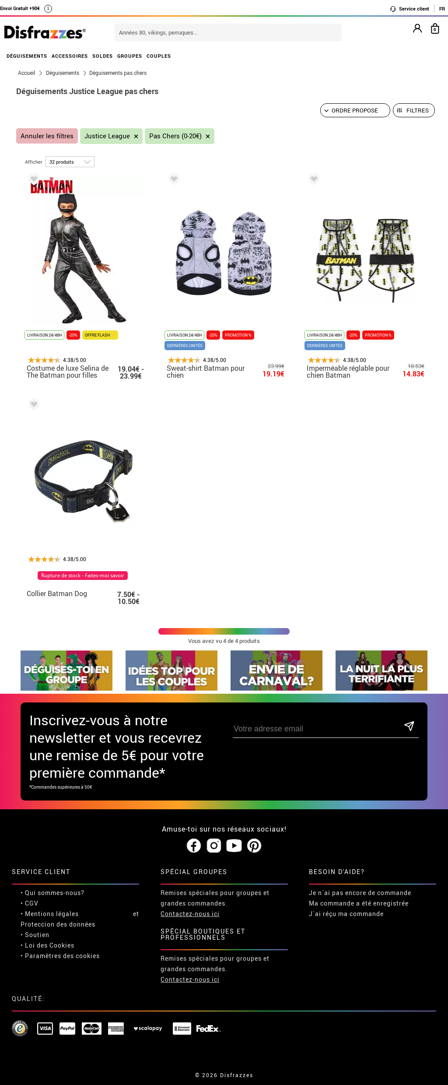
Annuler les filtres (47, 136)
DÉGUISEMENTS (27, 56)
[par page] (70, 161)
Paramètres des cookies (62, 956)
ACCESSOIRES (70, 56)
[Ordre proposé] (355, 110)
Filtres (417, 110)
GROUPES (129, 56)
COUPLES (159, 56)
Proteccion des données (58, 924)
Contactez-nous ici (190, 913)
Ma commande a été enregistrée (359, 903)
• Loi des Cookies (47, 945)
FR (442, 8)
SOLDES (102, 56)
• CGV (29, 903)
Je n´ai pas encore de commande (360, 892)
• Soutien (35, 935)
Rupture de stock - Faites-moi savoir (82, 575)
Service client (409, 8)
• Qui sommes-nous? (52, 892)
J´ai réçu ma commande (346, 913)
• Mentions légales (50, 913)
